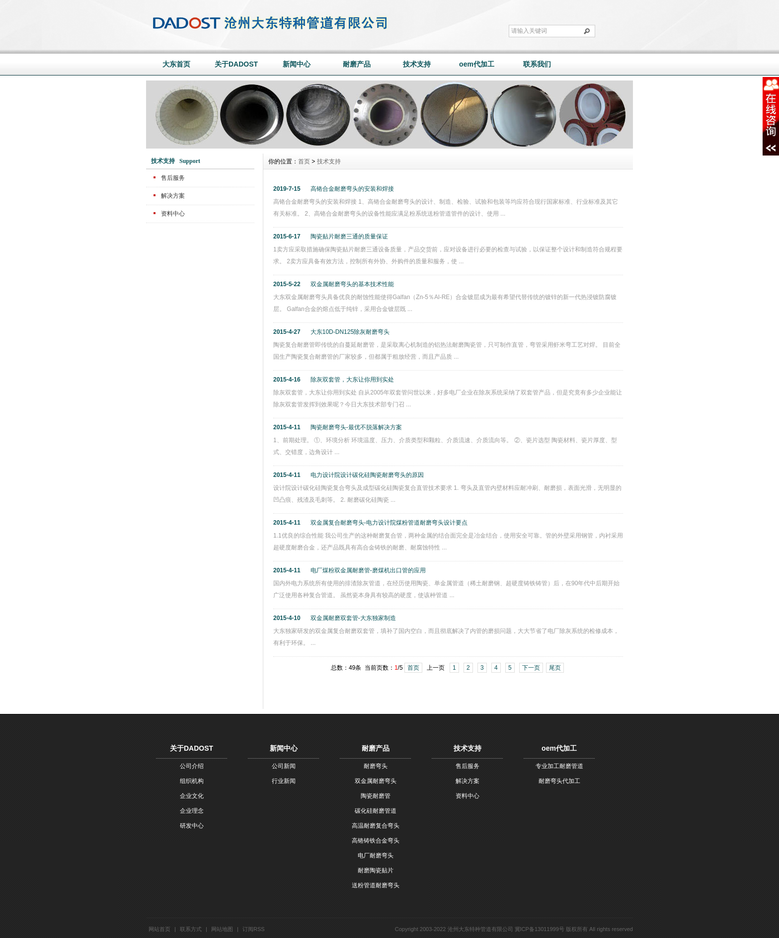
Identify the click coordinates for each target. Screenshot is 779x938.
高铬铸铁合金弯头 (375, 840)
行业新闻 (284, 781)
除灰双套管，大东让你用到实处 (352, 379)
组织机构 (192, 781)
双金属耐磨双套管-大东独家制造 (353, 618)
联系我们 (537, 64)
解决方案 (173, 195)
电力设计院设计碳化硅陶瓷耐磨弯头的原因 (367, 474)
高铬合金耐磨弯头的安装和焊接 (352, 188)
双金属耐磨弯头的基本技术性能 (352, 284)
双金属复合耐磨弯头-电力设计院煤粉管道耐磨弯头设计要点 (389, 522)
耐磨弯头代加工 (559, 781)
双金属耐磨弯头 (375, 781)
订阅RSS (253, 929)
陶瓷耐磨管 (375, 795)
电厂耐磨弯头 (375, 855)
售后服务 (173, 177)
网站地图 (222, 929)
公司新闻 (284, 766)
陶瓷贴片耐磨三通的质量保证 (349, 236)
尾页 (555, 667)
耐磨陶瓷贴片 (375, 870)
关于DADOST (236, 64)
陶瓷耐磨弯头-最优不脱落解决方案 (356, 427)
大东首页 (176, 64)
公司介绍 (192, 766)
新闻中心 (297, 64)
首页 (304, 161)
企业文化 (192, 795)
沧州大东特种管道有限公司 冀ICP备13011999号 (506, 929)
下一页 (531, 667)
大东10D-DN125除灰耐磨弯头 (350, 331)
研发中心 (192, 825)
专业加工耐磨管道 (559, 766)
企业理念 (192, 810)
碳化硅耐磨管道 (375, 810)
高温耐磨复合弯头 (375, 825)
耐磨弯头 (376, 766)
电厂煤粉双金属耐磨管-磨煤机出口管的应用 (368, 570)
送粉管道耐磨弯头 (375, 885)
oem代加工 (476, 64)
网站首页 (159, 929)
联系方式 (191, 929)
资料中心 (173, 213)
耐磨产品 (357, 64)
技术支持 (417, 64)
